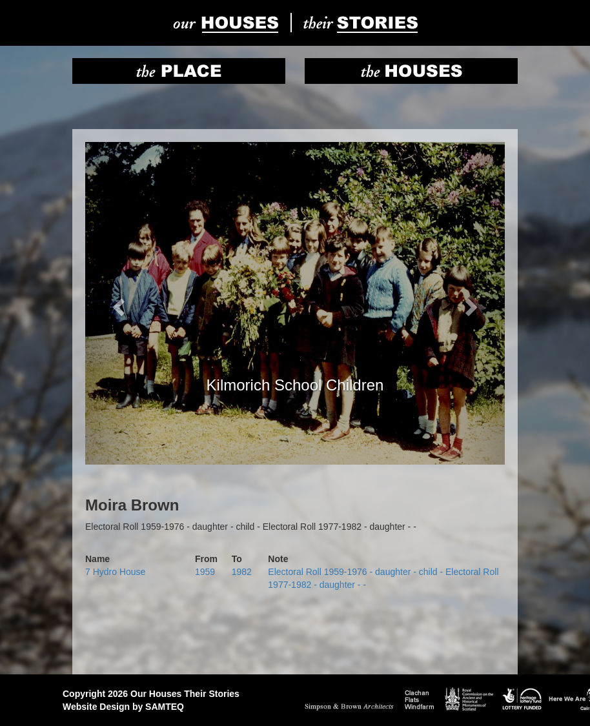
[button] (116, 303)
